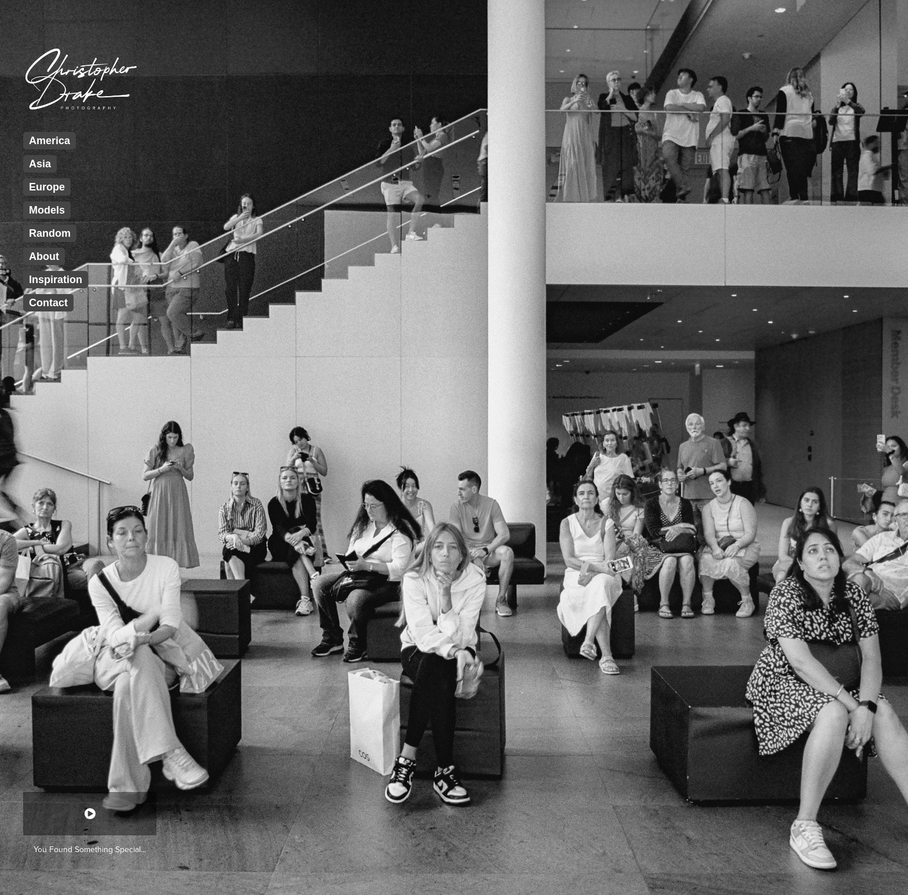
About (44, 256)
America (49, 140)
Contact (48, 303)
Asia (40, 164)
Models (47, 210)
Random (50, 233)
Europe (47, 187)
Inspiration (55, 279)
